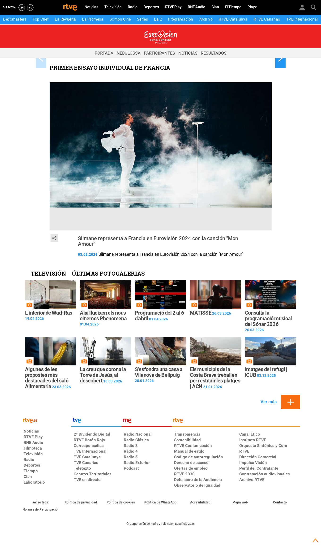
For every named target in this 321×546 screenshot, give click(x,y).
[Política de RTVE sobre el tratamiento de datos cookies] (121, 502)
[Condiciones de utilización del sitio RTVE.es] (41, 502)
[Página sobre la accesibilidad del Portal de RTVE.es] (200, 502)
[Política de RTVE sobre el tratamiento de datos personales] (81, 502)
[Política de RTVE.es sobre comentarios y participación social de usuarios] (41, 509)
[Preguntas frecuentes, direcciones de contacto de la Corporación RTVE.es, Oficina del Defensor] (280, 502)
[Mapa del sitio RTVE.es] (240, 502)
